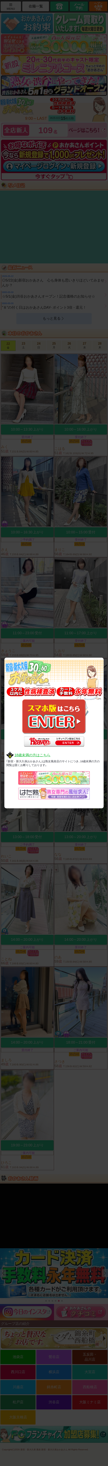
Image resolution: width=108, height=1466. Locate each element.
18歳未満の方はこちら (32, 755)
